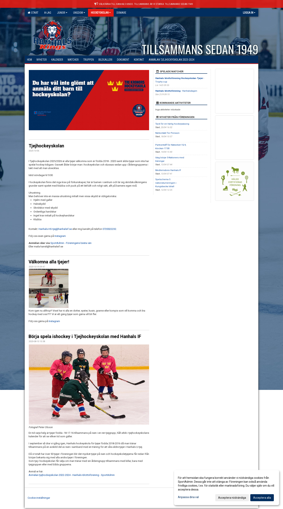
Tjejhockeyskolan (46, 146)
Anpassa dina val (188, 497)
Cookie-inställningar (39, 497)
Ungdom (79, 12)
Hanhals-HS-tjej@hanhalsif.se (55, 229)
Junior (62, 12)
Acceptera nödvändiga (232, 497)
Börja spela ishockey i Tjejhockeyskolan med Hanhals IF (85, 336)
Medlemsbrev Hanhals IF (168, 170)
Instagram (60, 236)
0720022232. (110, 229)
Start (33, 12)
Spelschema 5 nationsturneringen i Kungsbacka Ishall (165, 183)
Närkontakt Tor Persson (167, 133)
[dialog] (226, 487)
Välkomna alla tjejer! (49, 262)
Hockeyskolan (101, 12)
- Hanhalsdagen (176, 91)
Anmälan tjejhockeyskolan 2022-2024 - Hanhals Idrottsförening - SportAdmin (72, 475)
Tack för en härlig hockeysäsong (172, 124)
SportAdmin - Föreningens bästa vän (70, 243)
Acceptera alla (262, 497)
